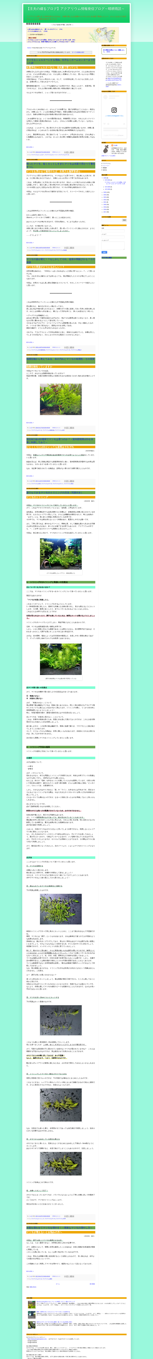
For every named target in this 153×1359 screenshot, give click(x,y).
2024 (105, 195)
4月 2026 (107, 189)
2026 (105, 178)
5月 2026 (107, 187)
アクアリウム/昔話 (68, 483)
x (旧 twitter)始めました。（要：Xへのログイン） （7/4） (45, 29)
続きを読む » (30, 147)
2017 (105, 212)
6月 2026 (107, 180)
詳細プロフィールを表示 (108, 155)
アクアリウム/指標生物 (48, 430)
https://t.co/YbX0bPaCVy (114, 78)
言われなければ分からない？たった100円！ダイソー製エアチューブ (56, 1301)
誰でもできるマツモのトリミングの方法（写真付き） (54, 492)
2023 (105, 197)
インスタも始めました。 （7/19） (38, 31)
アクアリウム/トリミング (37, 1218)
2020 (105, 204)
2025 (105, 192)
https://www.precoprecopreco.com (37, 1339)
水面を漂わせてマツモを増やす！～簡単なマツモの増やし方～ (59, 1227)
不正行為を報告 (107, 257)
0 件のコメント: (56, 152)
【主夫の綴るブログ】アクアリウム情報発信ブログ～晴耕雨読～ (75, 9)
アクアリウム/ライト (58, 483)
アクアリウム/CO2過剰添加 (38, 350)
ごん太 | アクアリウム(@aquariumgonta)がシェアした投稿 (122, 135)
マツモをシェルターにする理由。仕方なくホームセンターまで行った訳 (115, 183)
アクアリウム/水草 (59, 430)
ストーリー (106, 165)
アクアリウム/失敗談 (61, 250)
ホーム (58, 1284)
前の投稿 (92, 1284)
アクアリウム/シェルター (37, 154)
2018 (105, 209)
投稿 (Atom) (33, 1287)
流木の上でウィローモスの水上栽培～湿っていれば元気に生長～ (55, 1322)
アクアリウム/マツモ (63, 154)
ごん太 (115, 145)
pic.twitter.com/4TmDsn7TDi (113, 80)
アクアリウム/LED (36, 483)
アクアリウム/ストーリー (51, 154)
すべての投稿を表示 (78, 52)
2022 (105, 199)
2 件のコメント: (56, 481)
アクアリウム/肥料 (47, 1279)
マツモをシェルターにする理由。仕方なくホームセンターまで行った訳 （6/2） (52, 40)
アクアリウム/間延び (76, 350)
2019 (105, 207)
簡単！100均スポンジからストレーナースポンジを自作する (53, 1312)
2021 (105, 202)
